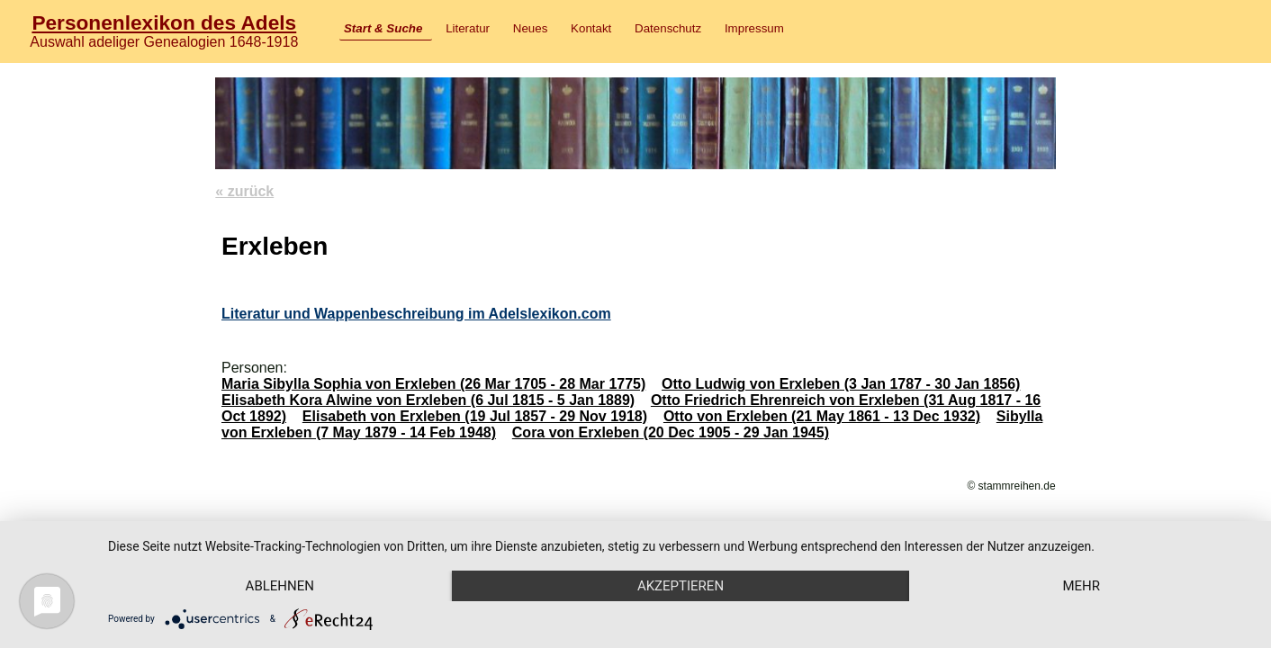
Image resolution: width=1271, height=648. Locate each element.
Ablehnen (280, 586)
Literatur (468, 28)
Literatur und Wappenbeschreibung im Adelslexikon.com (416, 313)
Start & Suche (383, 28)
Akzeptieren (680, 586)
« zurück (244, 191)
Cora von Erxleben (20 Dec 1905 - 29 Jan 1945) (670, 432)
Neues (530, 28)
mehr (1081, 586)
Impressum (754, 28)
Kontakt (591, 28)
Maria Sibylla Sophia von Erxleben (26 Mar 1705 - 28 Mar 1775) (433, 384)
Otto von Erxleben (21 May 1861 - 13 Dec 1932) (821, 416)
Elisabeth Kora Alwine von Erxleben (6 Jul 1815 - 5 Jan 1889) (428, 400)
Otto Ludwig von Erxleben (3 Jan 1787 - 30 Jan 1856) (841, 384)
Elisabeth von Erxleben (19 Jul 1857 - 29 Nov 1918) (474, 416)
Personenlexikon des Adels (164, 22)
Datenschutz (668, 28)
